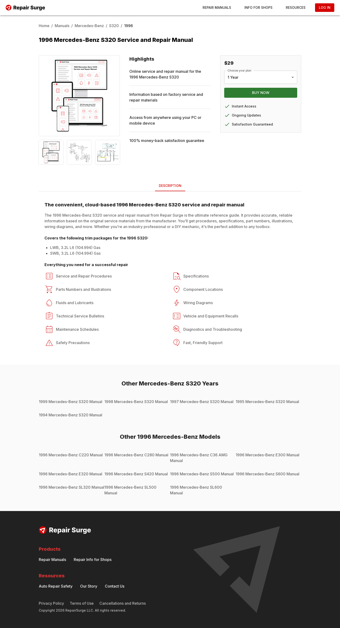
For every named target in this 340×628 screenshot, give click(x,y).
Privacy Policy (51, 603)
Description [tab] (170, 186)
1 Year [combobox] (233, 77)
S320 (114, 25)
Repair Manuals (217, 7)
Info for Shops (258, 7)
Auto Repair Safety (56, 586)
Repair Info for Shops (93, 559)
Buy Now (260, 92)
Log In (324, 7)
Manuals (62, 25)
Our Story (88, 586)
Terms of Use (82, 603)
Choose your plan (239, 70)
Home (44, 25)
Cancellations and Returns (122, 603)
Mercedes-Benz (89, 25)
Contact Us (114, 586)
